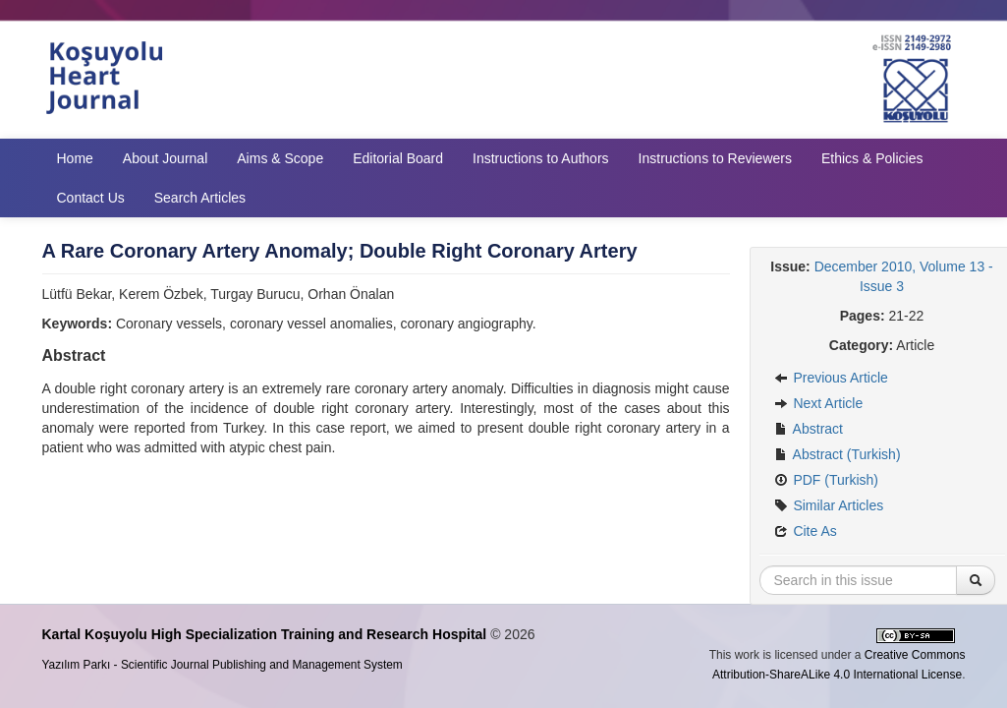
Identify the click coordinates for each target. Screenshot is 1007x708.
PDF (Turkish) (826, 480)
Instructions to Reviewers (715, 158)
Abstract (808, 429)
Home (75, 158)
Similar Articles (829, 505)
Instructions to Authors (541, 158)
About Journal (165, 158)
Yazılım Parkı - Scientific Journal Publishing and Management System (222, 665)
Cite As (805, 531)
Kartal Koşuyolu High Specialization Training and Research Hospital (264, 634)
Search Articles (200, 198)
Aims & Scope (280, 158)
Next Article (819, 403)
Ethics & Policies (872, 158)
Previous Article (831, 377)
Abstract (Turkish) (837, 454)
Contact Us (91, 198)
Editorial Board (398, 158)
